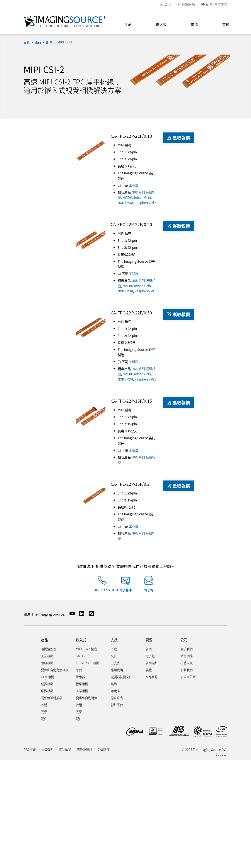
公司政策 (104, 749)
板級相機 (47, 663)
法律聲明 (47, 749)
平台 (79, 669)
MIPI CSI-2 (65, 42)
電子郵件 (125, 590)
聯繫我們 (186, 669)
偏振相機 (47, 683)
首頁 (27, 42)
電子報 (148, 590)
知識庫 (115, 690)
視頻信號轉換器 (51, 697)
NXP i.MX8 (125, 202)
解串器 (80, 676)
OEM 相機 (47, 676)
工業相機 (47, 656)
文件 (114, 656)
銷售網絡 (188, 4)
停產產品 (117, 697)
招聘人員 (186, 663)
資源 (149, 640)
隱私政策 (65, 749)
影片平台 (117, 704)
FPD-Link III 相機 (87, 663)
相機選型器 (48, 649)
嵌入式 (161, 24)
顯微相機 (47, 690)
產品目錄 (152, 676)
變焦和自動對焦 (86, 697)
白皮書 (115, 663)
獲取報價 (178, 137)
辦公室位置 (188, 676)
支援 (225, 24)
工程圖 (134, 185)
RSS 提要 (30, 749)
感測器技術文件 (121, 676)
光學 (44, 711)
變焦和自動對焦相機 (54, 669)
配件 (49, 42)
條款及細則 (84, 749)
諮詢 (114, 683)
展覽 (149, 669)
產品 (128, 24)
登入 (167, 4)
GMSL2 (81, 656)
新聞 (149, 649)
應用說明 (117, 669)
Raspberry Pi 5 (145, 202)
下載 (114, 649)
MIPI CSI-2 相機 (86, 649)
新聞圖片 (152, 663)
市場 (194, 24)
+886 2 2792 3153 (105, 590)
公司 (183, 640)
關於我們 (186, 649)
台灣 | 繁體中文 (216, 4)
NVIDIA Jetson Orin (136, 197)
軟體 (44, 704)
